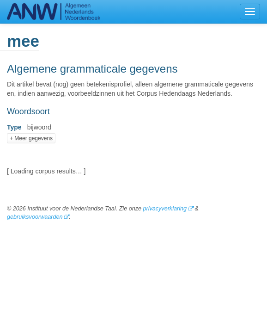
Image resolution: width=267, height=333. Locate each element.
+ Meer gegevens (31, 138)
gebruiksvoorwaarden (34, 217)
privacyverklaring (164, 208)
